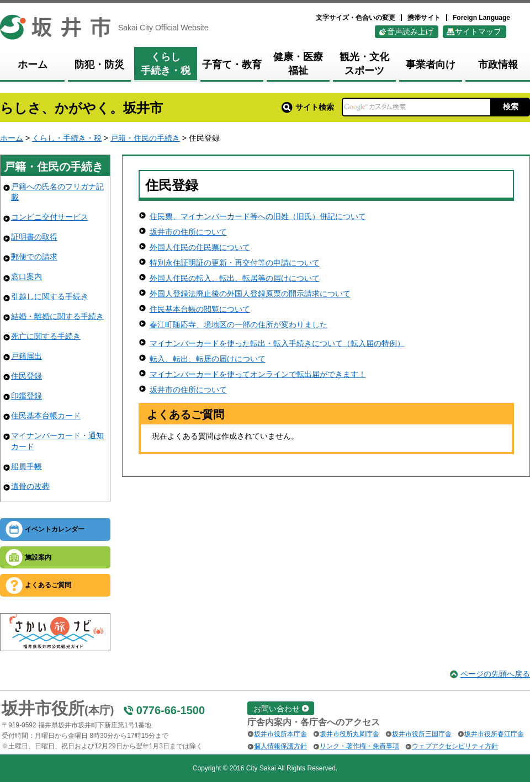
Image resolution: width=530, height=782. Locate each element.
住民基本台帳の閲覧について (200, 309)
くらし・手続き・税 (67, 138)
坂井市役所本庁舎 (280, 734)
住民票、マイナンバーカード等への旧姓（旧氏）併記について (258, 216)
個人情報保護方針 (280, 746)
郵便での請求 (34, 256)
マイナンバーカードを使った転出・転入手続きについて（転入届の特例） (277, 343)
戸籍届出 (26, 356)
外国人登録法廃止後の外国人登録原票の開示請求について (250, 293)
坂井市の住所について (188, 231)
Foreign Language (481, 18)
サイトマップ (478, 31)
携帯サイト (424, 18)
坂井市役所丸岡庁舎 (349, 734)
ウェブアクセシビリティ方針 (455, 746)
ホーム (11, 138)
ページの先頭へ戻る (495, 673)
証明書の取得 (34, 236)
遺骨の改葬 (30, 486)
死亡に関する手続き (46, 336)
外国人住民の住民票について (200, 247)
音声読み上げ (410, 31)
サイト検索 (308, 107)
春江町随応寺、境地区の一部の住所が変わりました (238, 324)
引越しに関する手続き (49, 296)
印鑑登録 (26, 395)
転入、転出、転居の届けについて (208, 358)
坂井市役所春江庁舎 (494, 734)
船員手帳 (26, 466)
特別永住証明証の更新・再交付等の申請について (235, 262)
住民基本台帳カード (46, 415)
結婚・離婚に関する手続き (57, 316)
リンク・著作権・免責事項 (359, 746)
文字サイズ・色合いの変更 (355, 18)
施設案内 (38, 557)
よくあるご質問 (48, 585)
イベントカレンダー (54, 529)
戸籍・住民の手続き (145, 138)
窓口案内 (26, 276)
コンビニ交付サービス (49, 216)
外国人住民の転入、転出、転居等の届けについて (235, 278)
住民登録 (26, 375)
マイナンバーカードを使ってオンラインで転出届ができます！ (258, 374)
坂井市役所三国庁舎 (422, 734)
